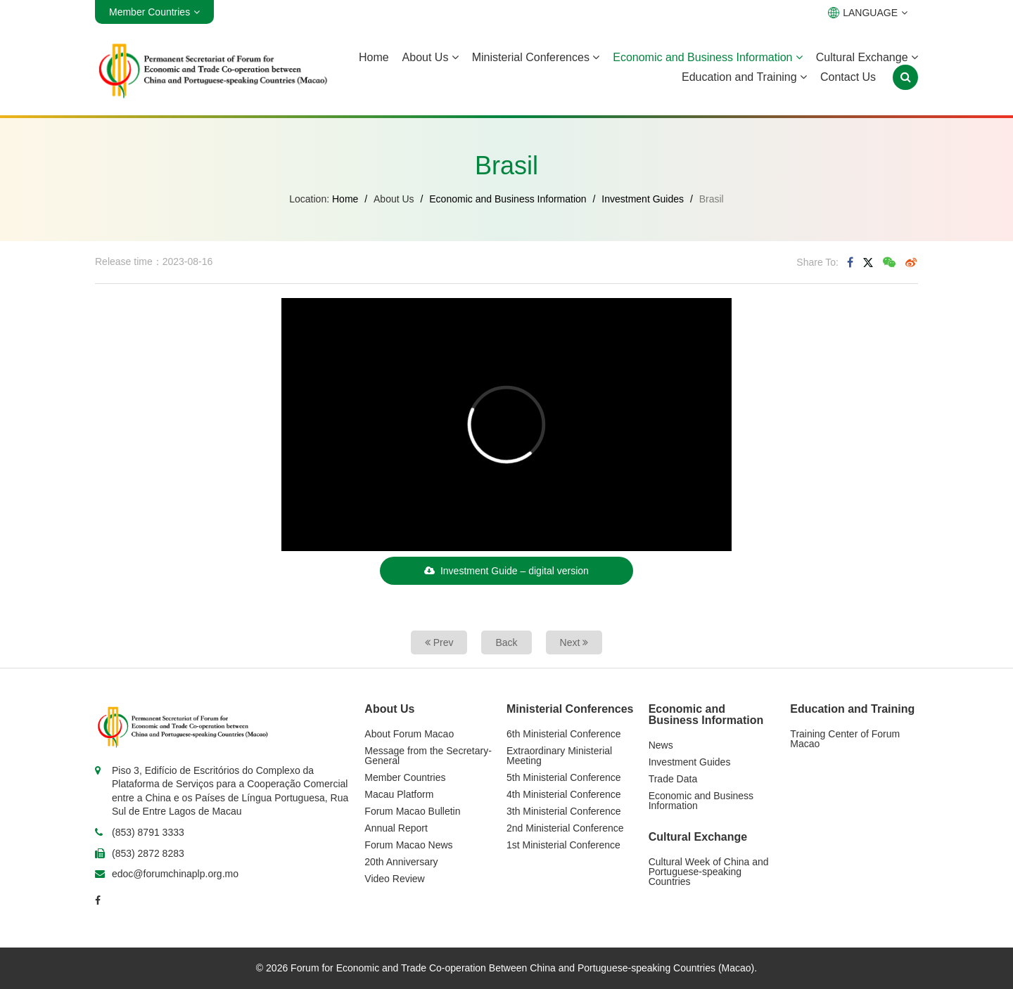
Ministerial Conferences (536, 57)
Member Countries (404, 777)
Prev (439, 642)
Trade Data (673, 778)
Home (374, 57)
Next (574, 642)
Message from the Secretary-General (428, 755)
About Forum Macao (409, 733)
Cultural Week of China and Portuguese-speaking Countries (709, 871)
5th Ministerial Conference (564, 777)
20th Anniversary (401, 861)
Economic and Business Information (708, 57)
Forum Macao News (408, 845)
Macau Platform (398, 794)
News (661, 745)
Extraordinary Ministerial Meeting (559, 755)
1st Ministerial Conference (563, 845)
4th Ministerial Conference (564, 794)
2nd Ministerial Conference (565, 828)
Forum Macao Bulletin (412, 811)
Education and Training (744, 77)
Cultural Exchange (867, 57)
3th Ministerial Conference (564, 811)
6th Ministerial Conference (564, 733)
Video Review (394, 878)
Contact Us (848, 77)
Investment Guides (642, 199)
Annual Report (396, 828)
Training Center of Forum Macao (845, 738)
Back (506, 642)
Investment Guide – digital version (506, 570)
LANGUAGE (867, 12)
